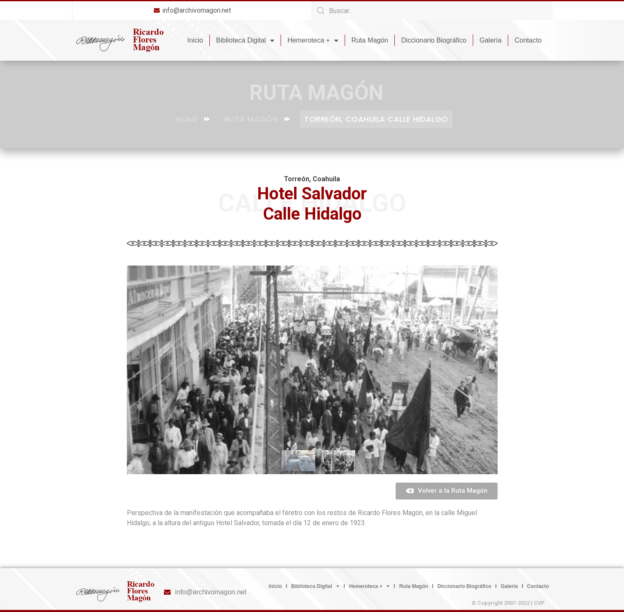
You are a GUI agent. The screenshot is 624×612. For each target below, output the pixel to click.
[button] (447, 491)
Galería (490, 40)
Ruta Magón (369, 40)
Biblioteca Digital (245, 40)
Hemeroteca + (312, 40)
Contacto (527, 40)
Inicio (195, 40)
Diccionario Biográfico (433, 40)
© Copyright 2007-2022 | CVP (508, 603)
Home (193, 119)
